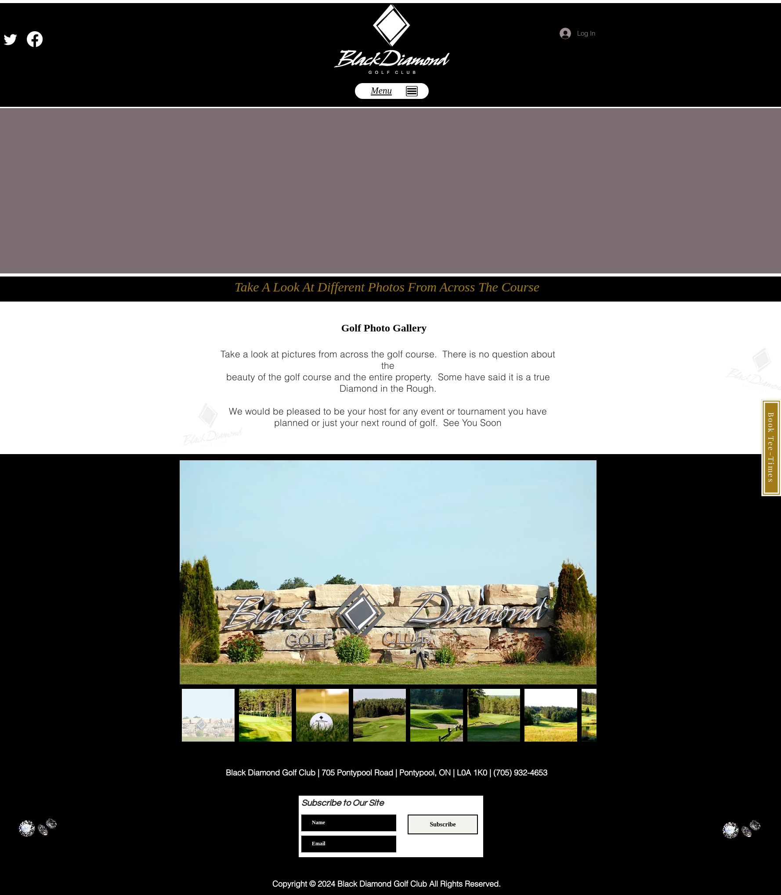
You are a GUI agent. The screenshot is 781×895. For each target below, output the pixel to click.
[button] (392, 91)
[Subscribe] (443, 824)
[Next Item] (581, 572)
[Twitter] (10, 39)
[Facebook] (35, 39)
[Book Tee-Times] (771, 447)
